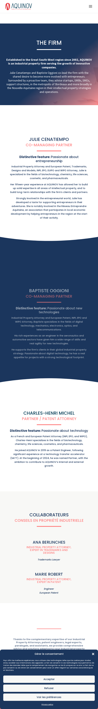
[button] (93, 661)
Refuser (49, 695)
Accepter (49, 686)
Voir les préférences (49, 704)
